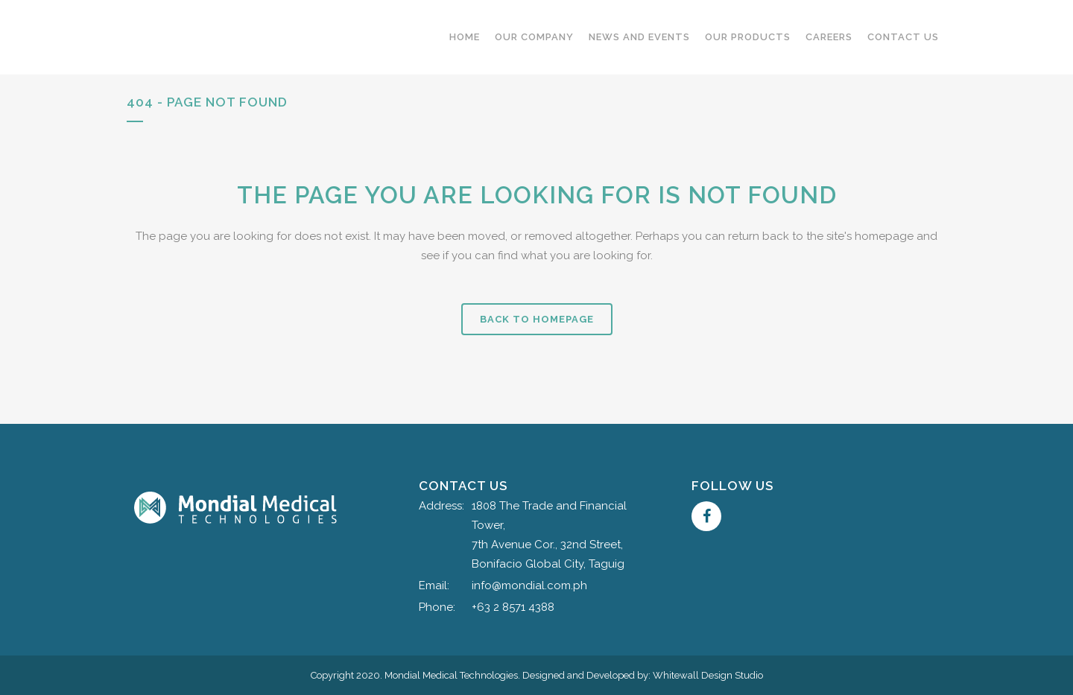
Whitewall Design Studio (708, 675)
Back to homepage (537, 319)
